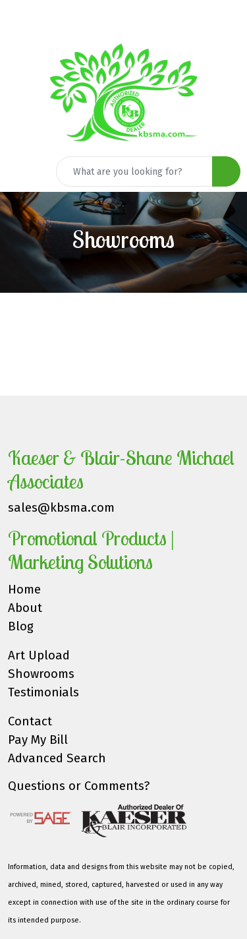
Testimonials (43, 692)
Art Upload (39, 655)
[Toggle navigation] (20, 171)
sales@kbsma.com (61, 507)
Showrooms (41, 674)
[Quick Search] (134, 171)
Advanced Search (57, 758)
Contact (30, 721)
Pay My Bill (38, 740)
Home (24, 589)
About (25, 608)
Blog (21, 626)
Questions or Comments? (79, 786)
